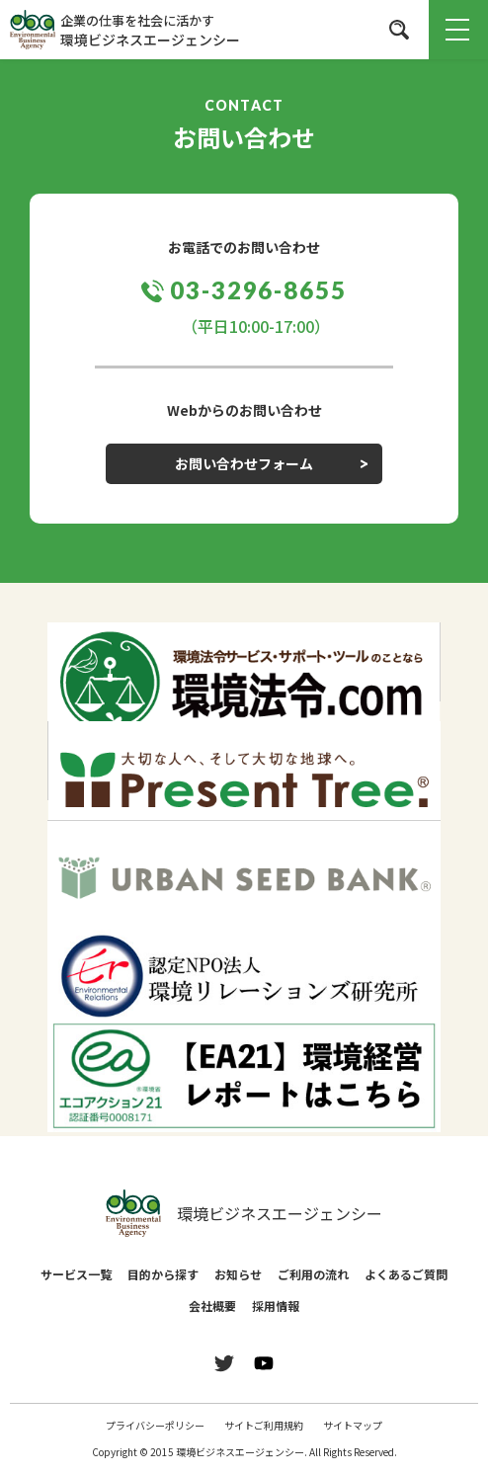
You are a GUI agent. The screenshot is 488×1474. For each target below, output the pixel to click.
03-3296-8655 (258, 290)
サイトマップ (352, 1425)
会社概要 (212, 1305)
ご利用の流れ (313, 1274)
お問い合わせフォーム (244, 463)
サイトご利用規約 (263, 1425)
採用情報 (275, 1305)
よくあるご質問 (406, 1274)
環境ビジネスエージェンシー (244, 1213)
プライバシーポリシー (155, 1425)
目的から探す (163, 1274)
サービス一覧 (76, 1274)
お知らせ (238, 1274)
